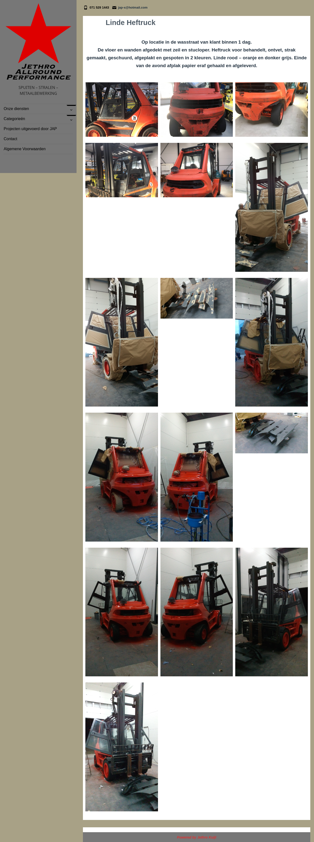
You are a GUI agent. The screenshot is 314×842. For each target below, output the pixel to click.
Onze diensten (16, 109)
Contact (10, 139)
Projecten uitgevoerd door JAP (30, 129)
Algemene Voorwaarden (25, 149)
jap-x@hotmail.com (133, 7)
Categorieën (15, 119)
